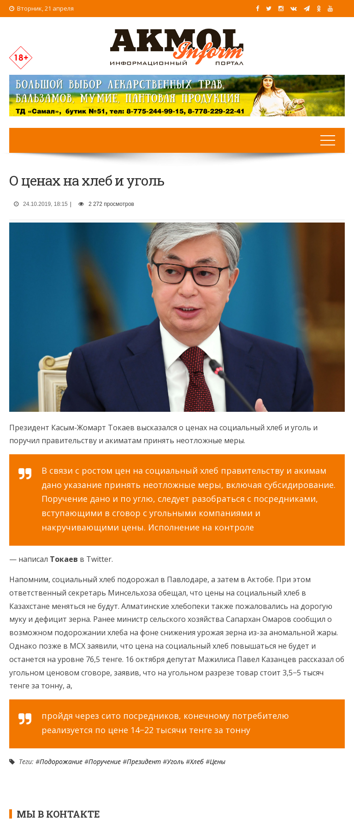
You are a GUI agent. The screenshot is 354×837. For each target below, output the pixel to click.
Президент (144, 761)
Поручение (104, 761)
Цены (217, 761)
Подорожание (61, 761)
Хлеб (197, 761)
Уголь (175, 761)
